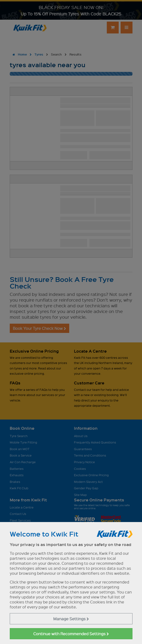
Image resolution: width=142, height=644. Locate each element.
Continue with (71, 633)
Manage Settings (71, 618)
